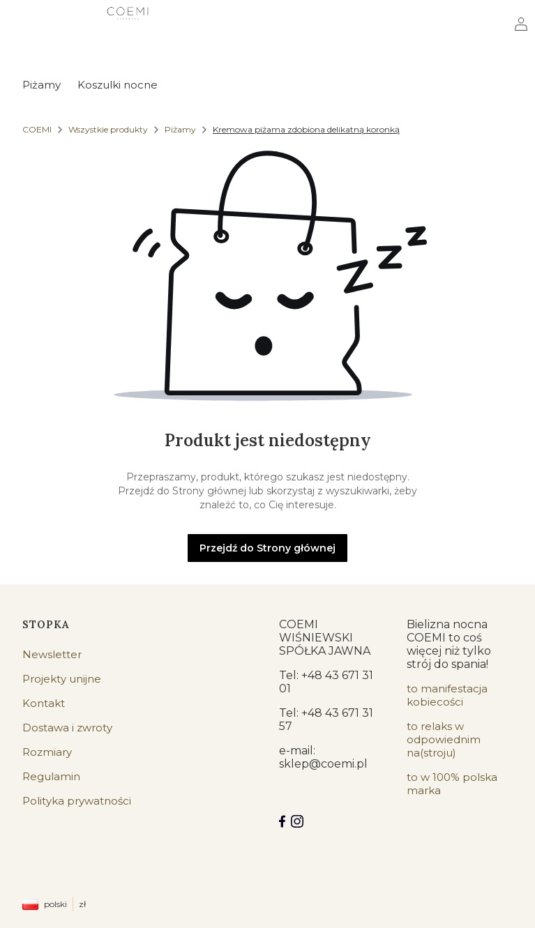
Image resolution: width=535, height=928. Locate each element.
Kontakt (43, 703)
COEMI (37, 129)
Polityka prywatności (76, 800)
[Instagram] (297, 821)
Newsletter (52, 654)
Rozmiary (47, 752)
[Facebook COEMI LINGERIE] (282, 821)
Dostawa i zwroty (67, 727)
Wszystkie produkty (108, 129)
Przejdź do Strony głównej (267, 548)
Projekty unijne (61, 678)
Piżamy (180, 129)
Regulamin (51, 776)
